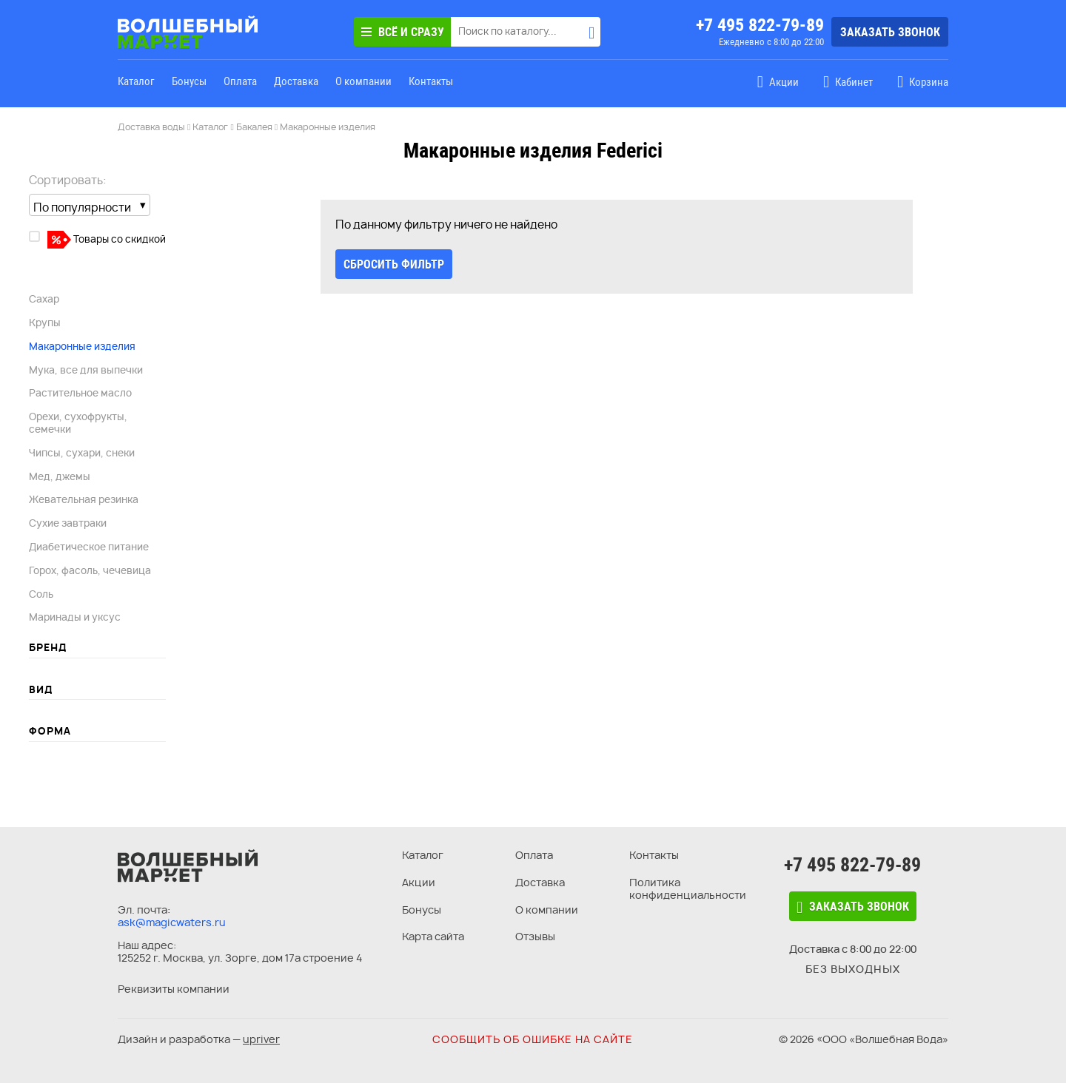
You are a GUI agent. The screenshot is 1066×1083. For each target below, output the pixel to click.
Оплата (240, 81)
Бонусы (189, 81)
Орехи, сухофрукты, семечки (78, 423)
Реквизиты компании (173, 989)
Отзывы (535, 936)
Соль (41, 594)
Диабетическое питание (89, 546)
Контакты (431, 81)
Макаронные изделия (82, 346)
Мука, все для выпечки (86, 370)
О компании (363, 81)
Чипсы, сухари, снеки (82, 452)
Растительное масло (80, 392)
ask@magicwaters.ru (172, 922)
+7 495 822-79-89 (760, 25)
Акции (418, 882)
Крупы (45, 322)
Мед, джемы (59, 476)
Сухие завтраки (68, 523)
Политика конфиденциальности (687, 888)
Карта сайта (433, 936)
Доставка (296, 81)
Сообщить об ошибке (532, 1039)
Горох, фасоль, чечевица (90, 570)
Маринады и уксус (75, 617)
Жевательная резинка (83, 499)
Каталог (136, 81)
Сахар (44, 299)
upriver (261, 1039)
